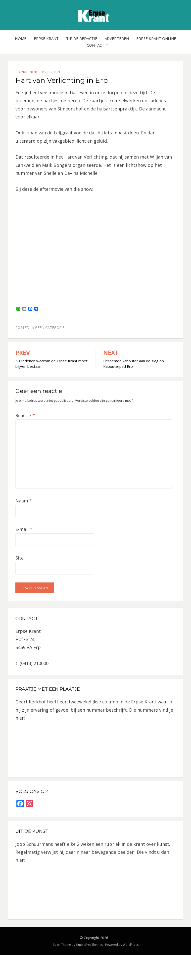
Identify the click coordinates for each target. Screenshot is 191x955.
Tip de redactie (81, 38)
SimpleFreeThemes (89, 945)
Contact (95, 45)
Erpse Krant (46, 38)
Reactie (25, 415)
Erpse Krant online (156, 38)
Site (19, 558)
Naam (23, 501)
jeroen (53, 72)
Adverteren (117, 38)
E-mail (23, 529)
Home (20, 38)
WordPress (131, 945)
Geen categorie (49, 327)
